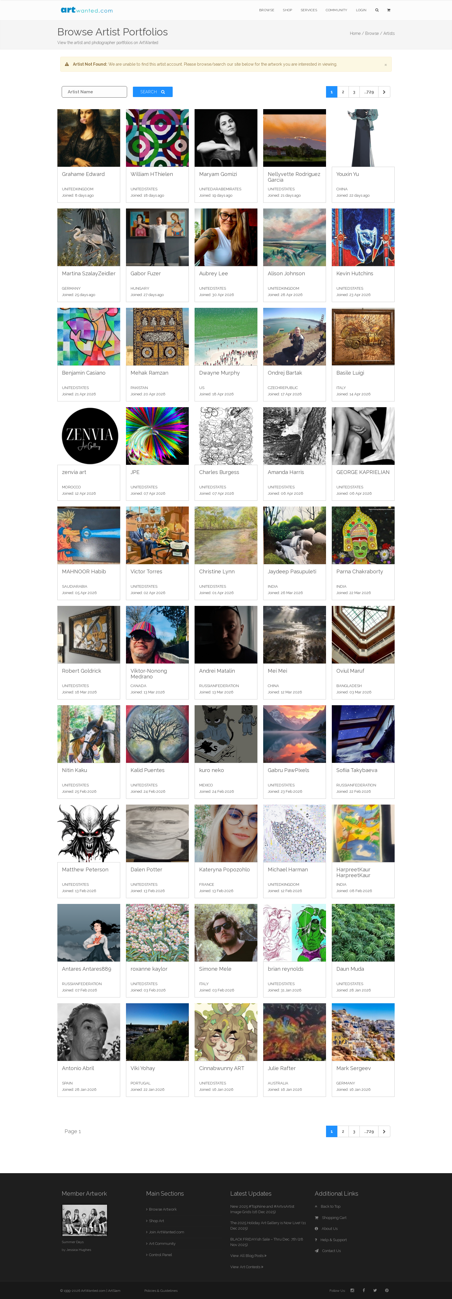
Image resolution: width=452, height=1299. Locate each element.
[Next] (384, 92)
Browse (266, 10)
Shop (287, 10)
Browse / (373, 33)
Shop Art (156, 1221)
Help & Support (331, 1240)
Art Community (162, 1243)
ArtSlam (114, 1291)
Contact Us (328, 1251)
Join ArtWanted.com (166, 1232)
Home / (357, 33)
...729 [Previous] (369, 92)
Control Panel (160, 1255)
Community (336, 10)
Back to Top (327, 1206)
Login (361, 10)
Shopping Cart (330, 1217)
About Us (326, 1228)
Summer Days (73, 1242)
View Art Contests (246, 1267)
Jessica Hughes (78, 1250)
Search (152, 92)
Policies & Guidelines (161, 1291)
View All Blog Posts (248, 1256)
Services (309, 10)
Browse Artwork (163, 1209)
